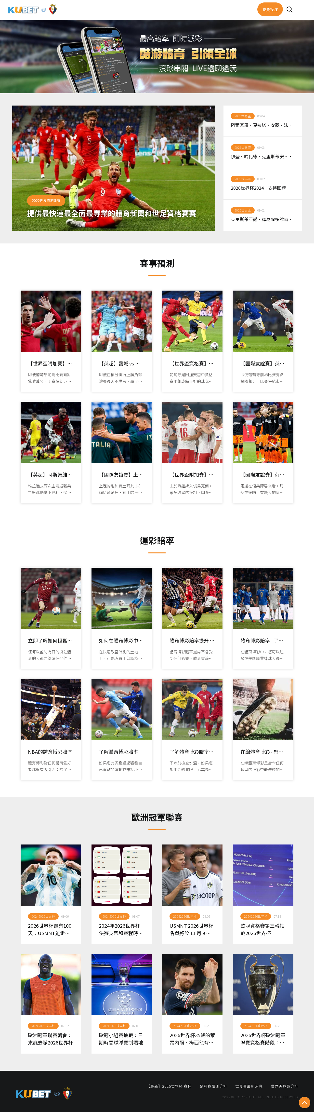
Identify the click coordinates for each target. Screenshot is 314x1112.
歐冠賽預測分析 (213, 1086)
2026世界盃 (243, 116)
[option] (113, 168)
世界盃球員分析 (284, 1086)
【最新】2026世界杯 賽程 (169, 1086)
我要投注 (270, 9)
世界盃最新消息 (249, 1086)
